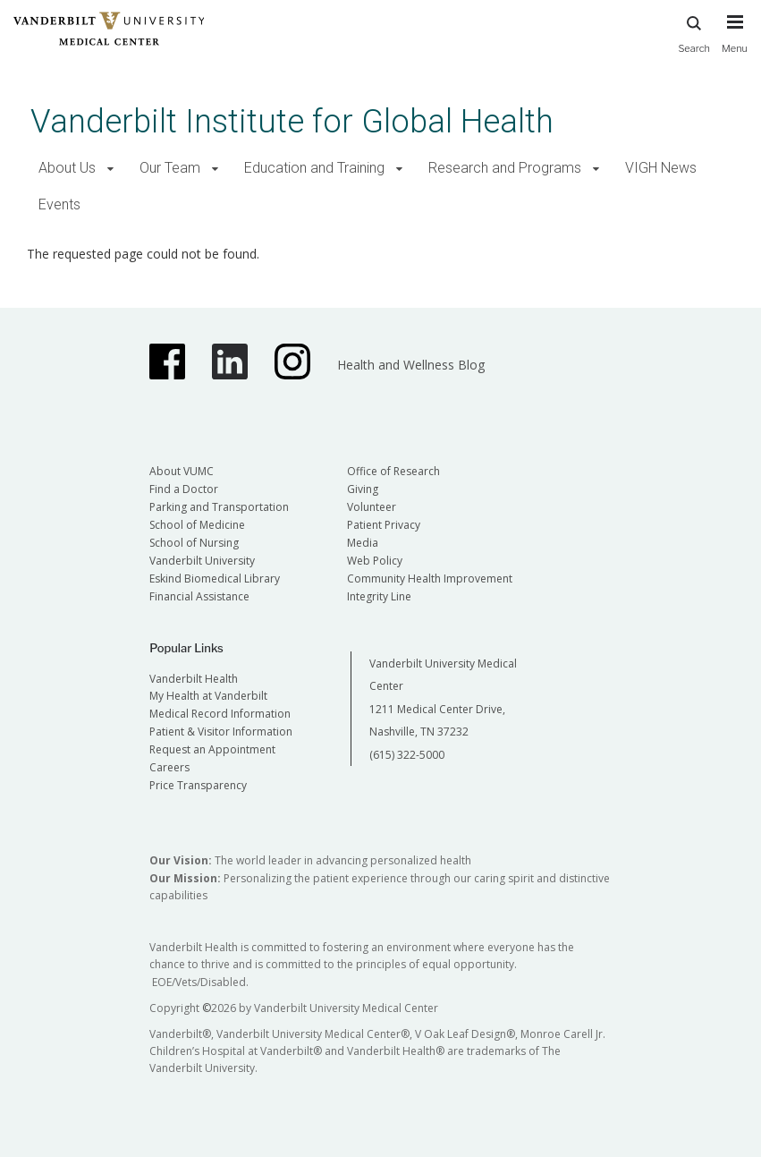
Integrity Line (379, 596)
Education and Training (314, 167)
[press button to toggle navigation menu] (735, 42)
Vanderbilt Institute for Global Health (292, 121)
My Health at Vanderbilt (208, 695)
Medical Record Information (220, 713)
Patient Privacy (383, 524)
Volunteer (371, 507)
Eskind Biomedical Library (214, 578)
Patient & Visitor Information (220, 731)
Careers (169, 767)
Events (59, 204)
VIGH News (661, 167)
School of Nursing (194, 542)
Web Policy (374, 560)
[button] (110, 168)
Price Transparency (198, 785)
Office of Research (393, 471)
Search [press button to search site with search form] (694, 32)
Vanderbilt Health (193, 678)
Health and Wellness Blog (411, 364)
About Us (67, 167)
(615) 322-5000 (406, 754)
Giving (362, 489)
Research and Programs (504, 167)
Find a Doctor (183, 489)
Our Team (170, 167)
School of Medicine (197, 524)
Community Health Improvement (429, 578)
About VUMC (181, 471)
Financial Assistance (199, 596)
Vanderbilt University (202, 560)
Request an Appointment (212, 749)
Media (362, 542)
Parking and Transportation (219, 507)
